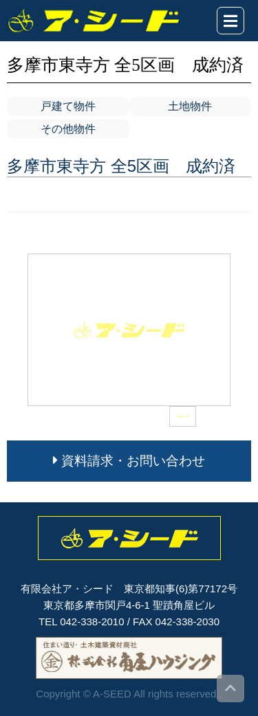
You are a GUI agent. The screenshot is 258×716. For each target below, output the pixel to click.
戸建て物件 (68, 106)
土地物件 (190, 106)
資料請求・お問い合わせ (129, 461)
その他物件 (68, 129)
